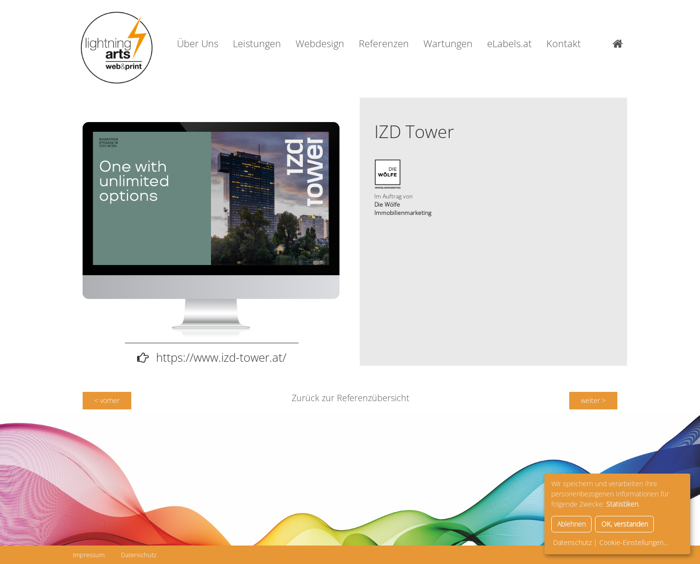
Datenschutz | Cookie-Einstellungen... (610, 542)
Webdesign (320, 43)
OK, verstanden (624, 524)
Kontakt (563, 43)
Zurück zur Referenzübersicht (350, 398)
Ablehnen (571, 524)
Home (619, 44)
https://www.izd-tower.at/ (221, 357)
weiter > (593, 400)
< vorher (107, 400)
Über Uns (197, 43)
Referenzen (384, 43)
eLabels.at (509, 43)
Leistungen (257, 43)
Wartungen (447, 43)
